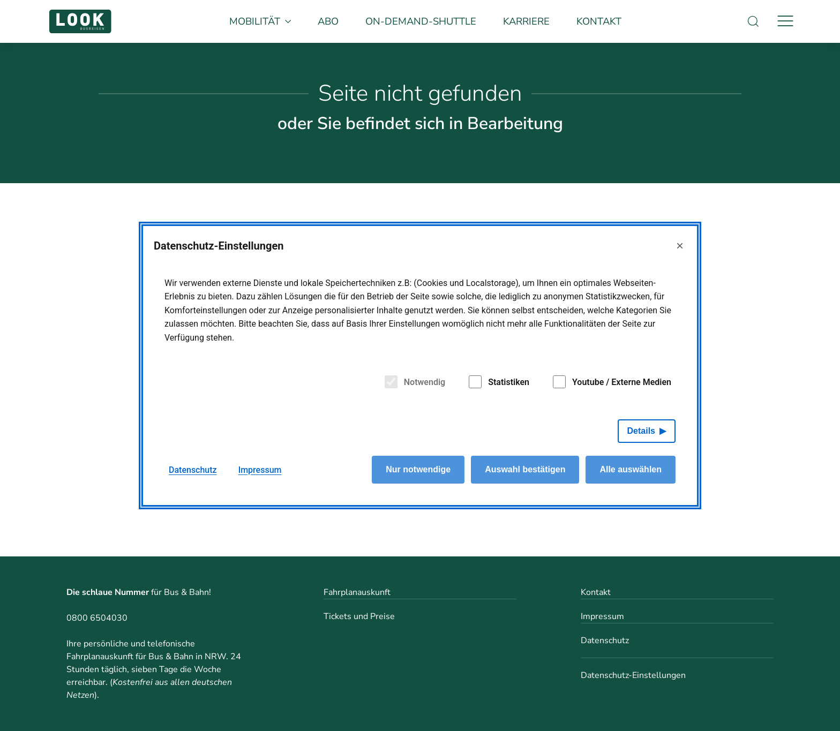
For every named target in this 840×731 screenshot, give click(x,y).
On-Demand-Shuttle (420, 21)
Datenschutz (605, 640)
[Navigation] (785, 21)
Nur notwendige (418, 469)
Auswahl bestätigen (525, 469)
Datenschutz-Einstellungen (633, 675)
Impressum (602, 616)
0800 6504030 (97, 618)
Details (641, 430)
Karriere (526, 21)
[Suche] (753, 21)
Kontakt (598, 21)
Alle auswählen (630, 469)
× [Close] (680, 245)
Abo (328, 21)
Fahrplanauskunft (357, 592)
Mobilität (260, 21)
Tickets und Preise (359, 616)
